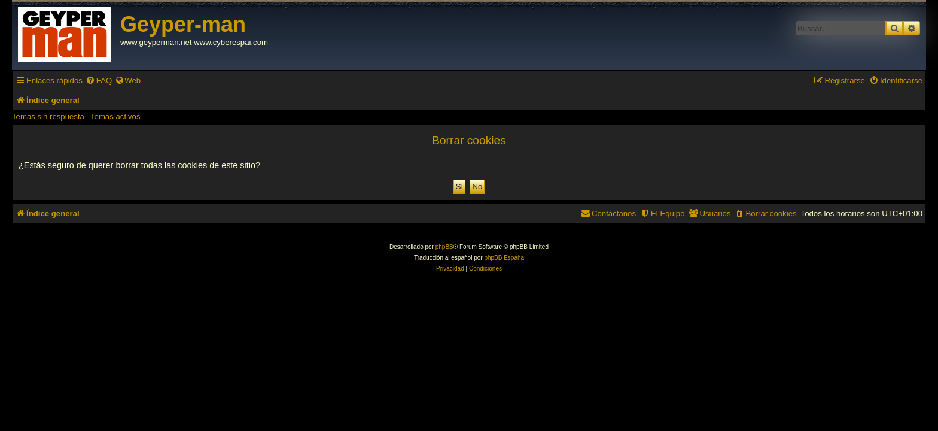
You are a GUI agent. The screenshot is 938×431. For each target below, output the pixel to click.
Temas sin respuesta (48, 116)
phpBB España (504, 257)
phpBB (444, 247)
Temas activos (115, 116)
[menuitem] (99, 80)
